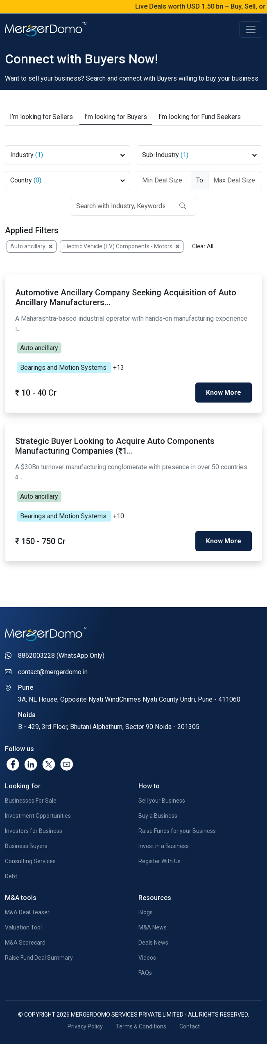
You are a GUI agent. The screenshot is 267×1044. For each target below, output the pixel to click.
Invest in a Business (163, 846)
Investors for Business (33, 831)
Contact (189, 1026)
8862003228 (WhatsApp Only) (61, 655)
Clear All (202, 246)
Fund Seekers (199, 117)
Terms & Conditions (141, 1026)
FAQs (145, 973)
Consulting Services (30, 861)
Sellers (41, 117)
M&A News (152, 927)
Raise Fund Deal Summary (39, 957)
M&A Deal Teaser (27, 912)
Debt (11, 876)
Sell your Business (161, 800)
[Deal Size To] (235, 180)
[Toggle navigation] (250, 29)
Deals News (153, 942)
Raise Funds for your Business (177, 831)
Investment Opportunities (38, 815)
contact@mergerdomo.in (53, 672)
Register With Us (159, 861)
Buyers (115, 117)
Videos (147, 957)
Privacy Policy (85, 1026)
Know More (223, 392)
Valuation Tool (23, 927)
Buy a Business (157, 815)
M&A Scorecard (25, 942)
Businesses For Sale (31, 800)
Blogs (145, 912)
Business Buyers (26, 846)
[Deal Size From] (164, 180)
